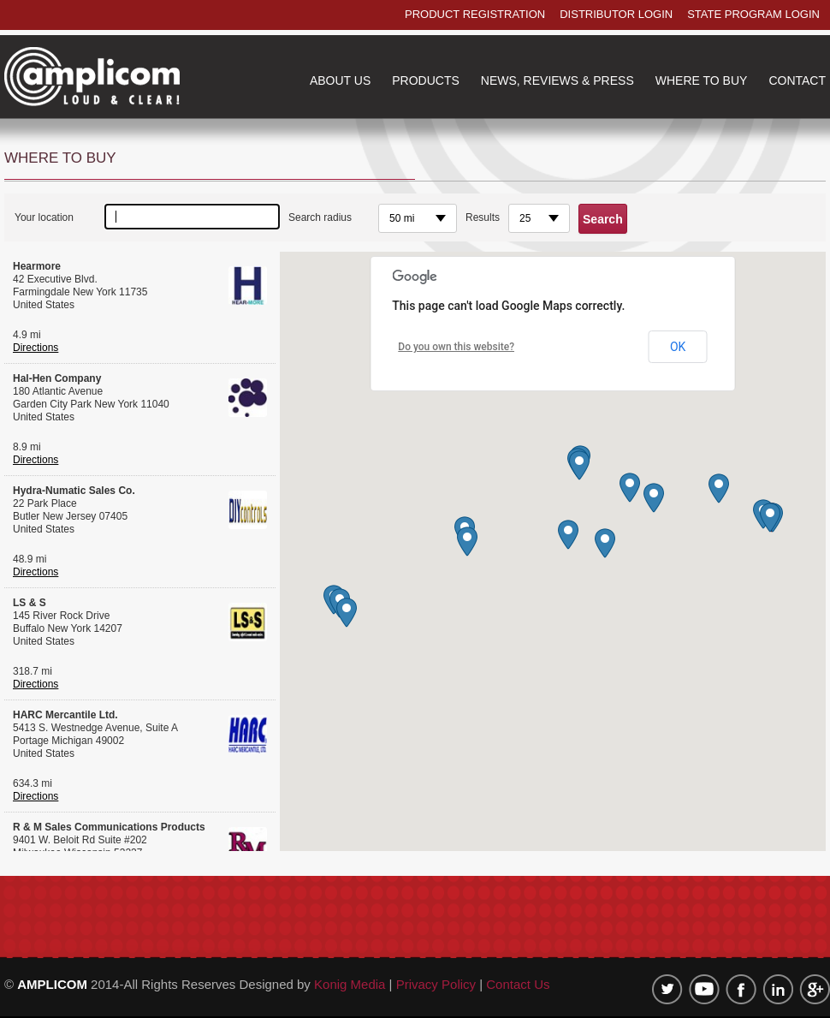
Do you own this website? (456, 347)
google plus (814, 989)
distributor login (616, 14)
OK (677, 347)
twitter (667, 989)
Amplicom (92, 76)
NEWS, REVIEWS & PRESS (557, 80)
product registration (475, 14)
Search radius (320, 217)
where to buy (701, 80)
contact (797, 80)
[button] (770, 518)
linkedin (777, 989)
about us (340, 80)
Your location (44, 217)
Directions (35, 348)
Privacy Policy (436, 984)
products (425, 80)
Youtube (704, 989)
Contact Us (517, 984)
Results (482, 217)
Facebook (741, 989)
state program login (753, 14)
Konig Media (351, 984)
